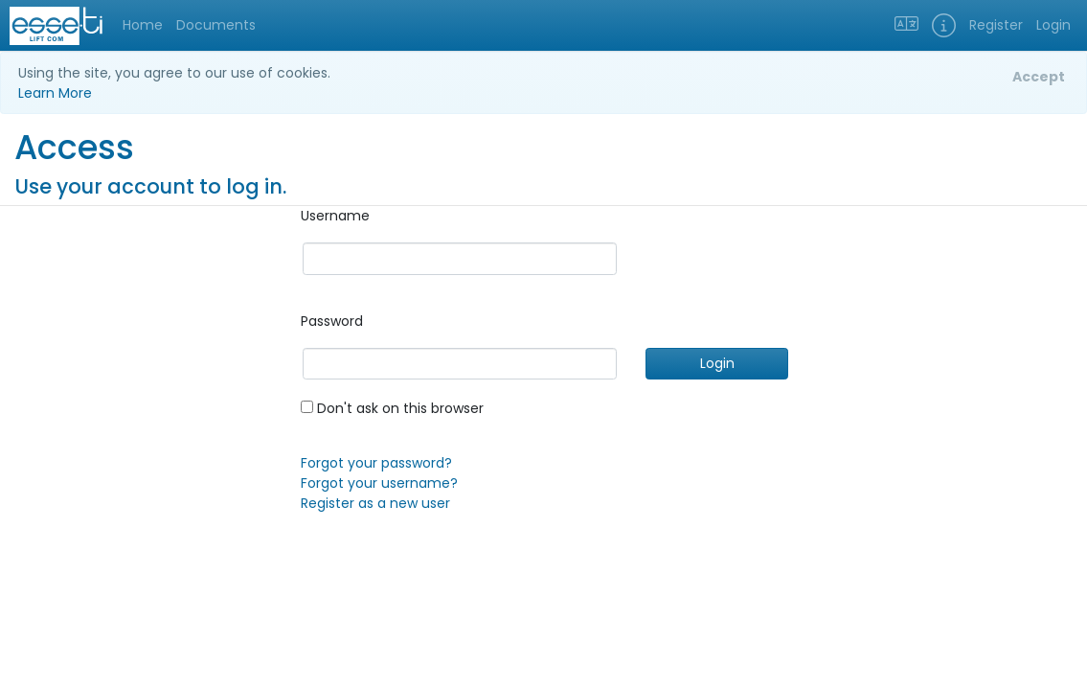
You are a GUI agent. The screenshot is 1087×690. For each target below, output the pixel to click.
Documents (216, 24)
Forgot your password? (376, 462)
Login (1053, 24)
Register (996, 24)
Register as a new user (375, 503)
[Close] (1038, 78)
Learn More (55, 93)
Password (332, 321)
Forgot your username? (379, 483)
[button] (943, 25)
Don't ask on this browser (392, 408)
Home (143, 24)
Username (335, 215)
